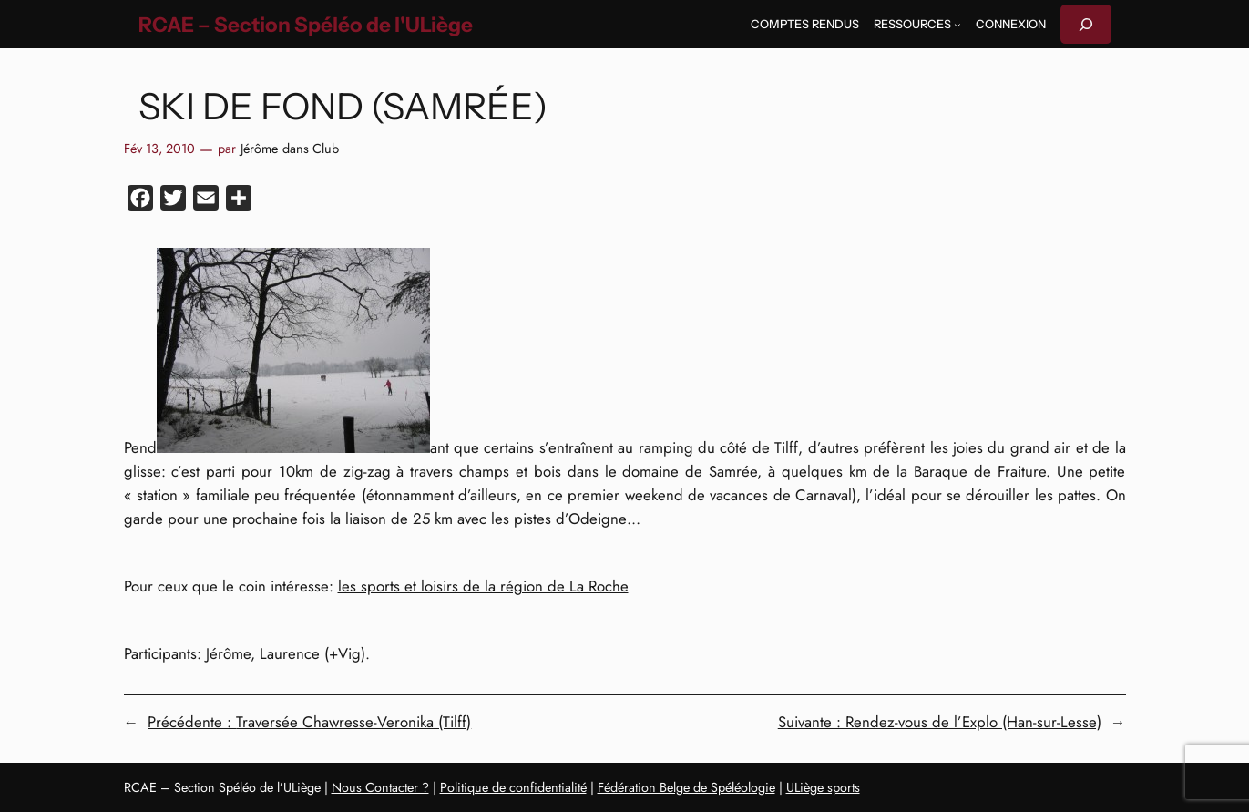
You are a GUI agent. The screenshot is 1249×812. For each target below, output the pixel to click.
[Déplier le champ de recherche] (1085, 24)
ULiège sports (823, 787)
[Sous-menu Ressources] (957, 24)
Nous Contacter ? (380, 787)
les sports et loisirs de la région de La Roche (483, 586)
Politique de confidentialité (513, 787)
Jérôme (259, 148)
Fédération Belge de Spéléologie (686, 787)
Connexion (1011, 24)
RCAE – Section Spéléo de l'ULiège (305, 24)
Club (325, 148)
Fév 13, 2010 (159, 148)
